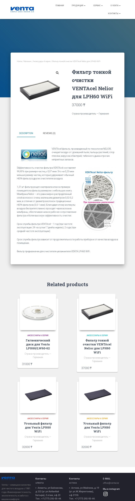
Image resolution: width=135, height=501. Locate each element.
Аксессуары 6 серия (41, 61)
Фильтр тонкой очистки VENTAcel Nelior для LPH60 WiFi (97, 346)
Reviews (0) (49, 133)
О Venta (115, 5)
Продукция (78, 5)
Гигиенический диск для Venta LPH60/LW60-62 (38, 344)
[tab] (28, 133)
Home (19, 61)
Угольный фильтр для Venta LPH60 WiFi (38, 427)
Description (26, 133)
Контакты (114, 13)
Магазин (27, 61)
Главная (59, 5)
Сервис (98, 5)
